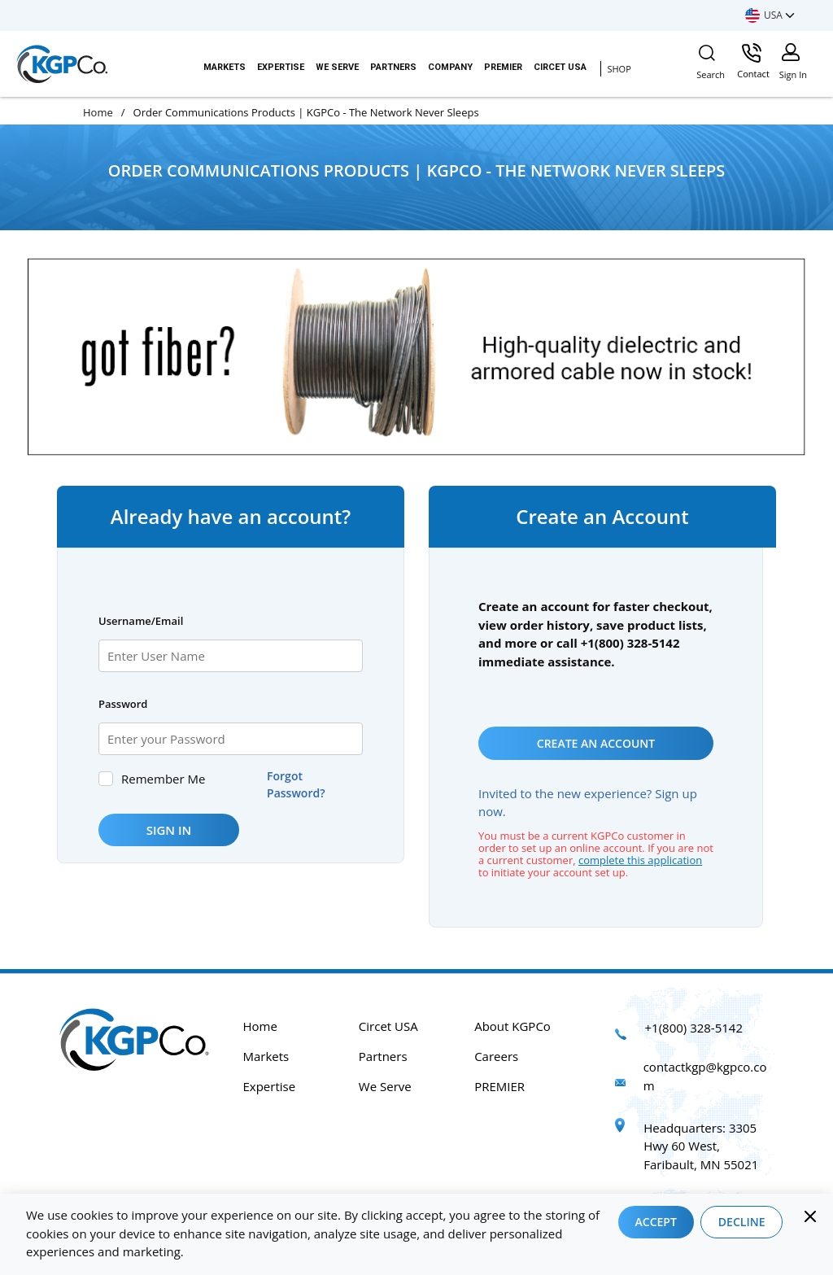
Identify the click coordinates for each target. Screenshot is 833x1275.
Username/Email (140, 620)
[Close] (810, 1216)
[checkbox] (105, 778)
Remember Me (163, 779)
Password (122, 703)
